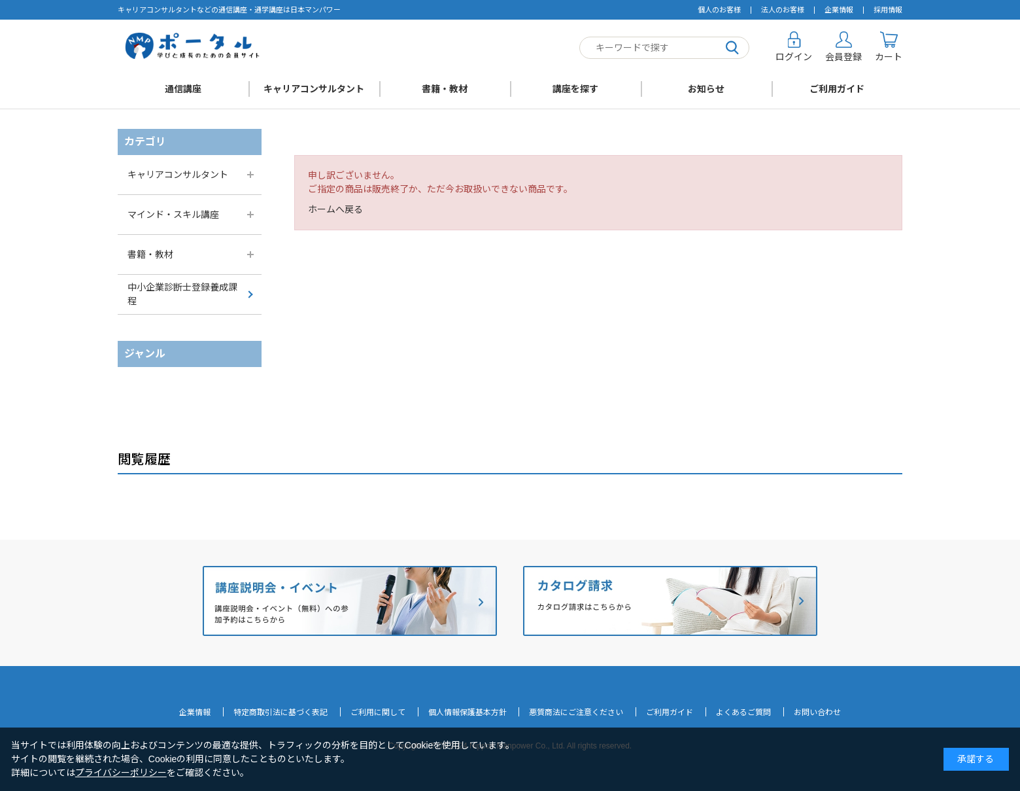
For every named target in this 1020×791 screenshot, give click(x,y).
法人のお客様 (782, 10)
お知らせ (706, 89)
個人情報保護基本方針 (467, 712)
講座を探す (575, 89)
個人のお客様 (719, 10)
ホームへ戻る (335, 209)
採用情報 (888, 10)
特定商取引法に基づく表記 (280, 712)
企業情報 (838, 10)
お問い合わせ (817, 712)
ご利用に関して (377, 712)
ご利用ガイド (836, 89)
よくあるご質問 (743, 712)
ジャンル (144, 353)
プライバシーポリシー (121, 772)
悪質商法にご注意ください (576, 712)
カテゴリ (145, 141)
